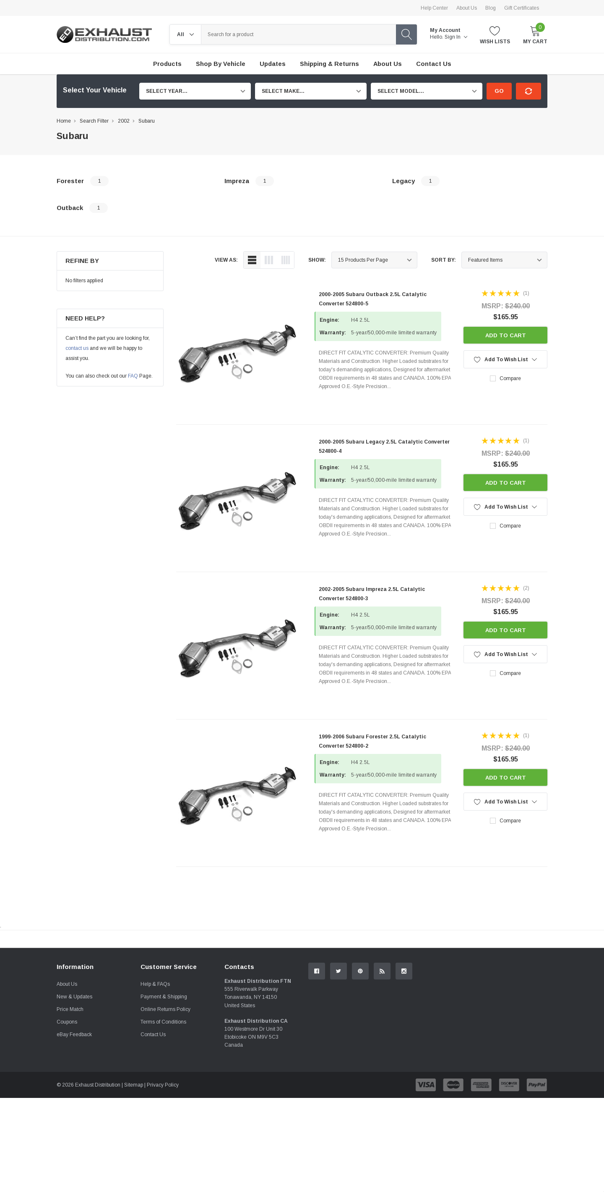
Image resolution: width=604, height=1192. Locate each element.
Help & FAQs (155, 1078)
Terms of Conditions (163, 1116)
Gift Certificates (521, 8)
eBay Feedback (74, 1129)
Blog (490, 8)
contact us (77, 348)
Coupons (67, 1116)
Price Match (70, 1103)
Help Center (434, 8)
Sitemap (133, 1179)
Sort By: (443, 260)
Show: (317, 260)
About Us (466, 8)
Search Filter (94, 121)
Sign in (456, 36)
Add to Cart (505, 335)
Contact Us (153, 1129)
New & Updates (74, 1091)
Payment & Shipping (164, 1091)
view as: (226, 260)
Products (167, 63)
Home (64, 121)
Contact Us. (515, 1008)
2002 (124, 121)
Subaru (146, 121)
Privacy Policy (163, 1179)
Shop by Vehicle (220, 63)
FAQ (133, 376)
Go (499, 91)
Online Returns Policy (165, 1103)
